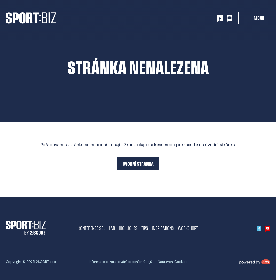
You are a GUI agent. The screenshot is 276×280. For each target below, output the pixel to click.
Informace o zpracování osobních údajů (120, 261)
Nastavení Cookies (172, 261)
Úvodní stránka (138, 163)
